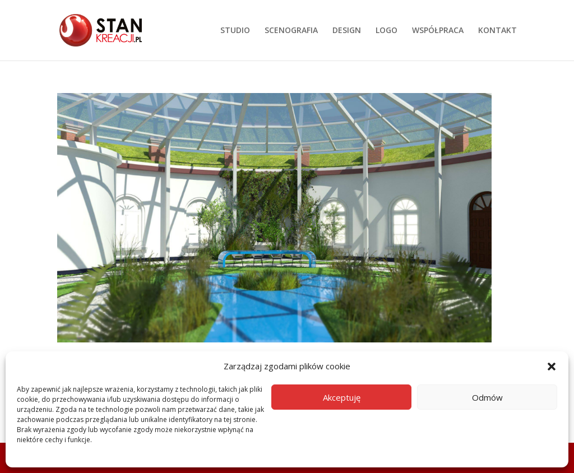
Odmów (487, 397)
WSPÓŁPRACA (438, 30)
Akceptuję (341, 397)
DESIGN (346, 30)
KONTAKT (497, 30)
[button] (551, 366)
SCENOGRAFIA (291, 30)
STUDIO (235, 30)
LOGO (386, 30)
